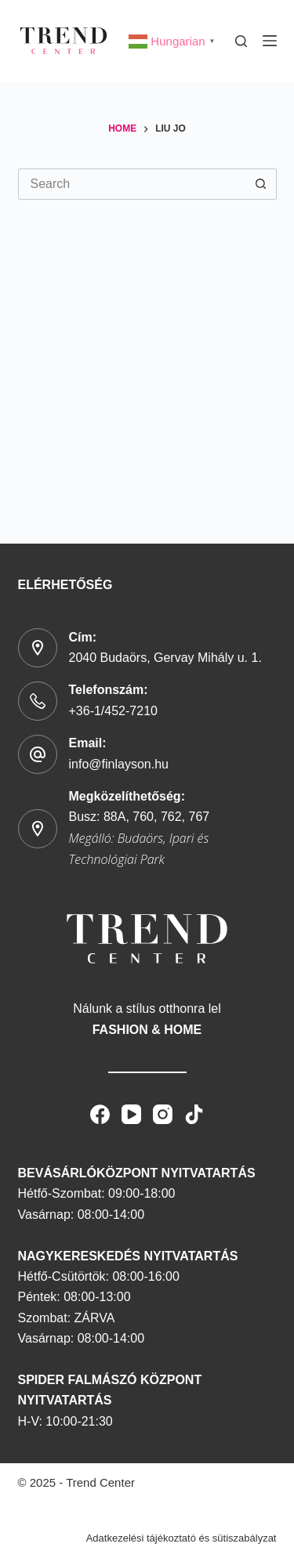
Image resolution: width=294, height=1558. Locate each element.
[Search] (241, 40)
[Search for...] (131, 183)
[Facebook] (100, 1113)
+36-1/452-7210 (113, 710)
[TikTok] (194, 1113)
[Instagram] (162, 1113)
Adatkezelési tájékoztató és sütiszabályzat (181, 1537)
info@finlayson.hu (119, 763)
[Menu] (270, 40)
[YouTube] (131, 1113)
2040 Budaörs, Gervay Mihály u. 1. (165, 656)
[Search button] (261, 183)
